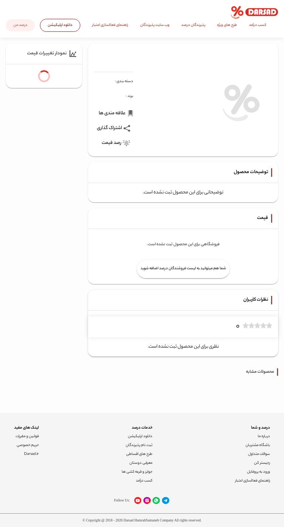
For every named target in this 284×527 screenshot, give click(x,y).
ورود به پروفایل (258, 472)
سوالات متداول (259, 454)
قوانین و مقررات (27, 436)
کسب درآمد (257, 25)
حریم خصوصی (28, 445)
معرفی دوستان (140, 463)
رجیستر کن (262, 463)
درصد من (20, 25)
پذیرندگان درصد (193, 25)
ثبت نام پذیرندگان (139, 445)
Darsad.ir (31, 454)
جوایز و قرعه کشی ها (137, 472)
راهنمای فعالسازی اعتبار (110, 25)
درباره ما (264, 436)
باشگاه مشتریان (258, 445)
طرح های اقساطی (139, 454)
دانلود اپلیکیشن (60, 25)
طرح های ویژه (227, 25)
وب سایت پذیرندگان (154, 25)
